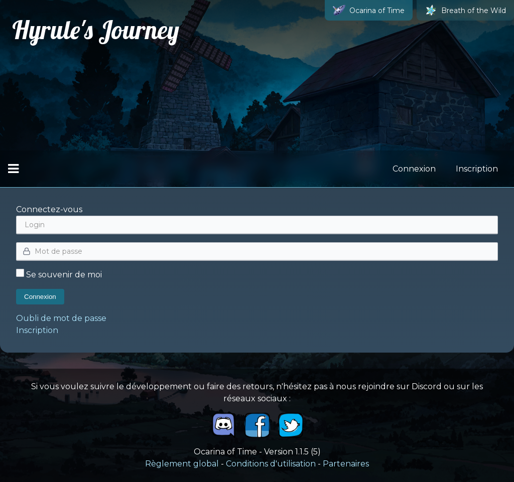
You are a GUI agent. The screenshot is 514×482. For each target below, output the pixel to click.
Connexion (414, 169)
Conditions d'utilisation (271, 463)
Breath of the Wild (465, 10)
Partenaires (346, 463)
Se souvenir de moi (59, 274)
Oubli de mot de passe (61, 318)
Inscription (477, 169)
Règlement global (182, 463)
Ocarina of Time (369, 10)
